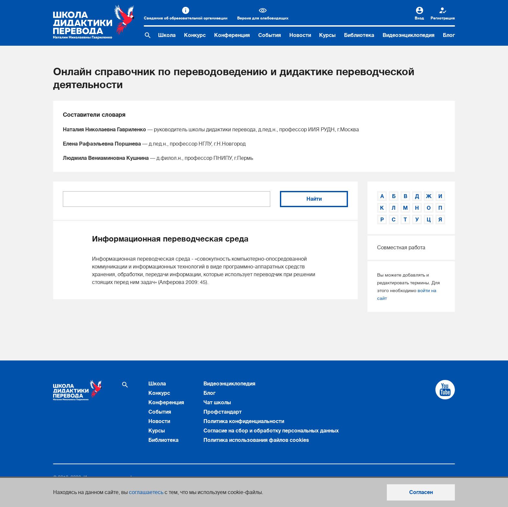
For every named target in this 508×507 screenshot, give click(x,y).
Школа (167, 35)
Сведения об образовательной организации (185, 18)
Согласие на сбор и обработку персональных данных (271, 431)
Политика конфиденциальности (243, 421)
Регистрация (443, 18)
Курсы (327, 35)
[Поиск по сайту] (148, 35)
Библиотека (359, 35)
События (269, 35)
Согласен (421, 492)
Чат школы (217, 403)
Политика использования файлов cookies (256, 440)
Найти (314, 199)
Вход (419, 18)
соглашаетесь (146, 492)
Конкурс (195, 35)
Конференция (232, 35)
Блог (449, 35)
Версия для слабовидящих (262, 18)
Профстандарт (222, 412)
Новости (300, 35)
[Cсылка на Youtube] (445, 389)
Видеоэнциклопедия (408, 35)
